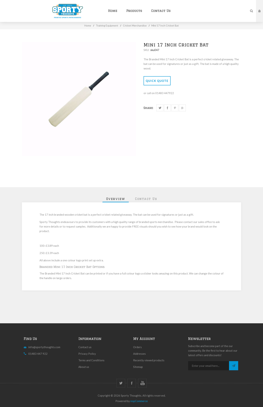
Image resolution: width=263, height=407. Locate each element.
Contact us (85, 347)
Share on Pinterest (174, 108)
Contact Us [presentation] (146, 198)
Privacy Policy (87, 353)
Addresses (139, 353)
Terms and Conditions (91, 360)
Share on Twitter (160, 108)
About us (83, 366)
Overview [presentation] (115, 198)
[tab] (115, 198)
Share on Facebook (167, 108)
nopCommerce (139, 401)
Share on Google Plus (182, 108)
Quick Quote (157, 80)
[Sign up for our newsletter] (208, 365)
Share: (148, 107)
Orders (137, 347)
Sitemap (138, 366)
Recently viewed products (148, 360)
